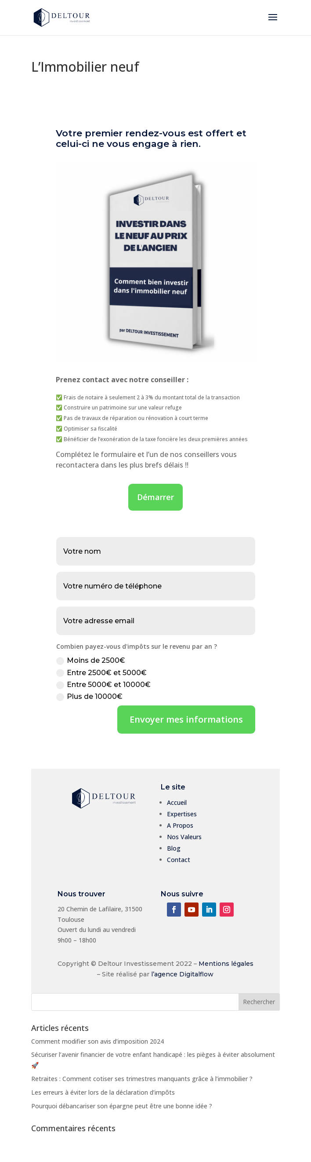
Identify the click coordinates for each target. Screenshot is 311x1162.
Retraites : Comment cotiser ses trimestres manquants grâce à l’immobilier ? (142, 1078)
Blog (174, 848)
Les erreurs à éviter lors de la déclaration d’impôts (103, 1092)
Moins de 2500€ (90, 660)
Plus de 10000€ (89, 696)
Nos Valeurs (184, 837)
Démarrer (155, 497)
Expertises (182, 814)
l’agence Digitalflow (182, 974)
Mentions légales (226, 964)
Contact (178, 859)
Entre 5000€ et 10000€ (103, 684)
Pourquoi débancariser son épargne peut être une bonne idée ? (121, 1106)
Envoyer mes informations (186, 719)
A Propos (180, 825)
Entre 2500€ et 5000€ (101, 673)
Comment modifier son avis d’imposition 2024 (97, 1041)
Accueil (177, 802)
